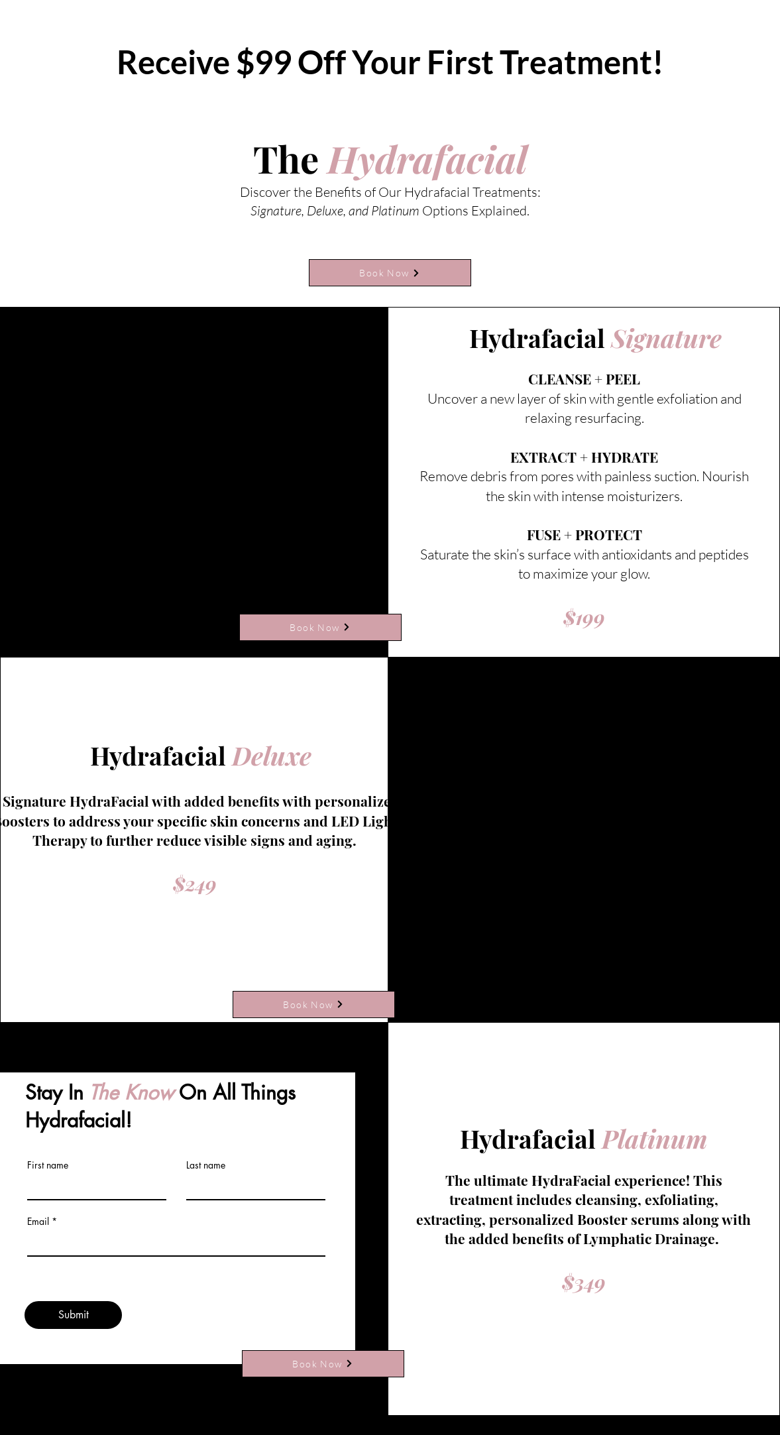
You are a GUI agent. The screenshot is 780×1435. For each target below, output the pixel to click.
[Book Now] (390, 272)
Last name (205, 1165)
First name (47, 1165)
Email (38, 1221)
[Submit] (73, 1315)
